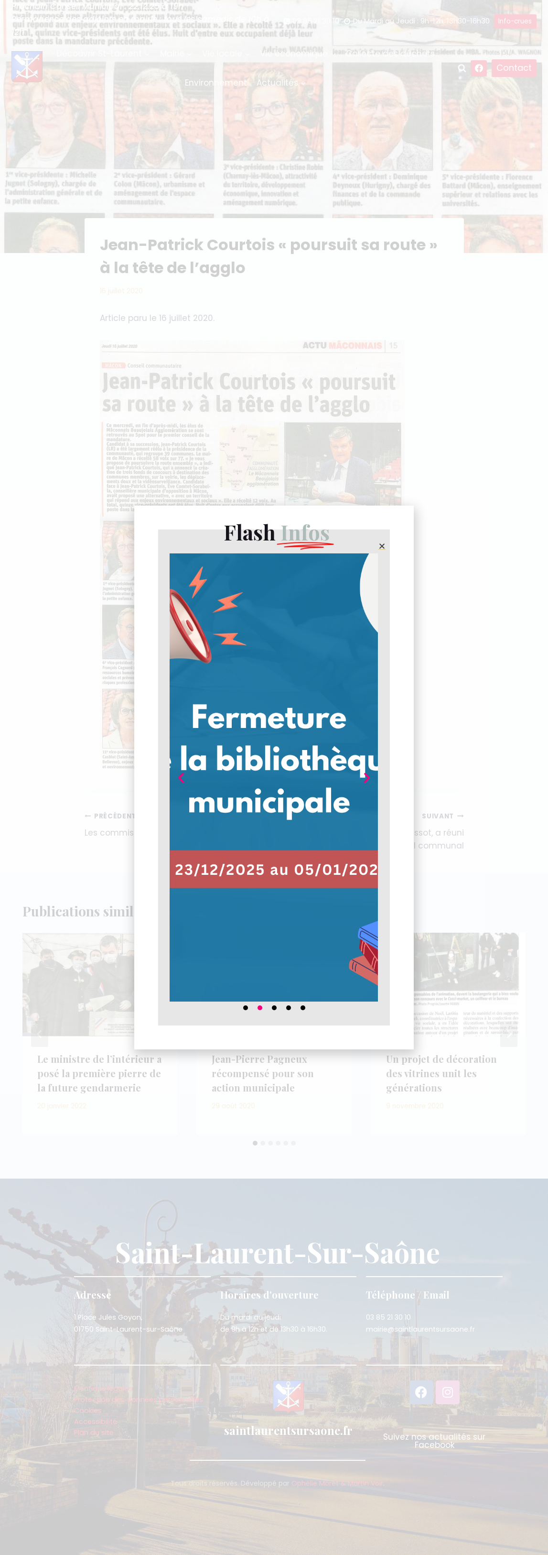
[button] (382, 546)
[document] (274, 777)
